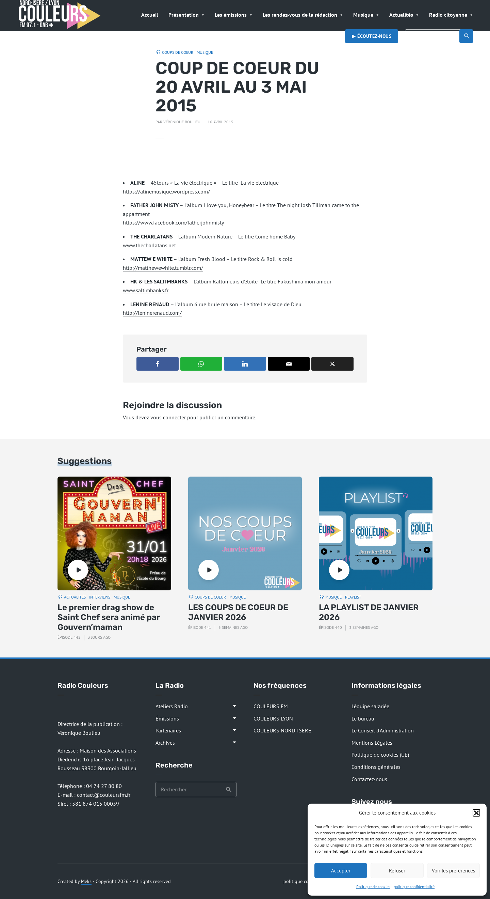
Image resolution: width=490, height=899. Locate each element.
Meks (86, 881)
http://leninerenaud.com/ (152, 312)
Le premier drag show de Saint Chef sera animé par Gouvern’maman (109, 617)
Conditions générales (376, 766)
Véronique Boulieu (181, 121)
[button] (476, 812)
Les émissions (231, 14)
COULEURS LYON (273, 718)
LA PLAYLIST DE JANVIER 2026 (369, 612)
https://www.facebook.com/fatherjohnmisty (173, 222)
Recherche (467, 36)
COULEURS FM (271, 706)
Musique (363, 14)
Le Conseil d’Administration (383, 730)
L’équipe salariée (370, 706)
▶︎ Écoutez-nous (371, 36)
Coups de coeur (177, 52)
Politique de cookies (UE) (380, 754)
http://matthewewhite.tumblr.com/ (163, 267)
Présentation (183, 14)
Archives (165, 742)
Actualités (401, 14)
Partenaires (168, 730)
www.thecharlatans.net (149, 245)
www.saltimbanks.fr (145, 290)
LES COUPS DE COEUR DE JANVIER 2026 (238, 612)
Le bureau (363, 718)
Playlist (353, 597)
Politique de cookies (373, 886)
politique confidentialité (414, 886)
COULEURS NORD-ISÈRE (282, 730)
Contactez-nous (369, 779)
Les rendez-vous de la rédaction (300, 14)
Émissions (167, 718)
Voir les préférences (453, 870)
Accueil (149, 14)
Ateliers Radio (172, 706)
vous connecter (168, 417)
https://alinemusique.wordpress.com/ (166, 191)
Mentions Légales (372, 742)
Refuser (397, 870)
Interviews (99, 597)
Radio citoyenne (448, 14)
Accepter (340, 870)
